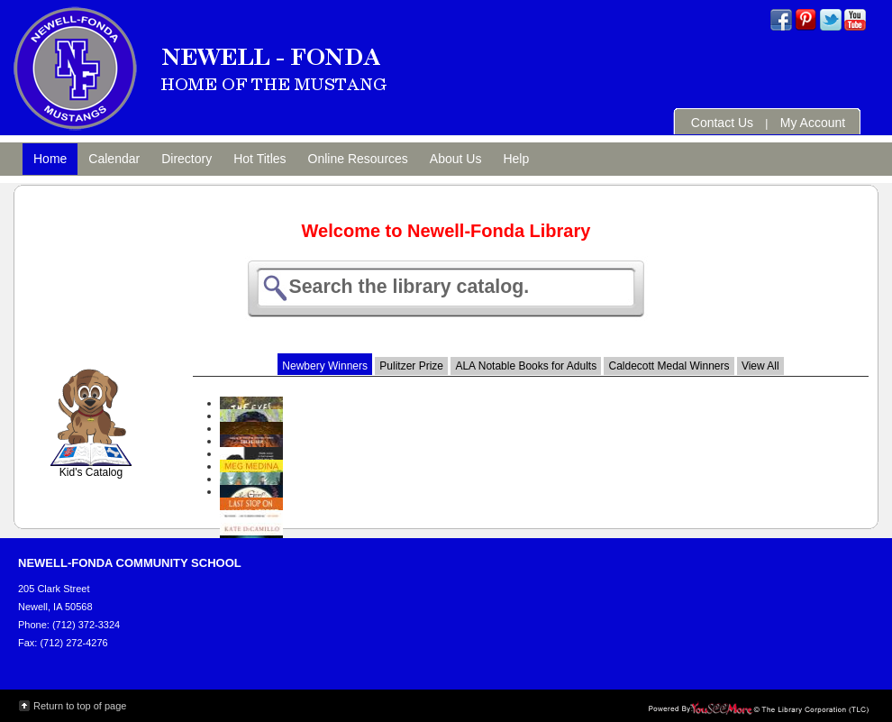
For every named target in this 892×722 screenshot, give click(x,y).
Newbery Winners (325, 366)
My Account (812, 122)
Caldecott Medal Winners (668, 366)
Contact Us (722, 122)
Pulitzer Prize (411, 366)
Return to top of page (79, 705)
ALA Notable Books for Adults (525, 366)
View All (760, 366)
